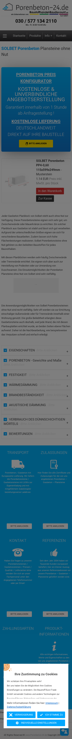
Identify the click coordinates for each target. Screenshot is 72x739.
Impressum (52, 703)
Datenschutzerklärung (19, 706)
